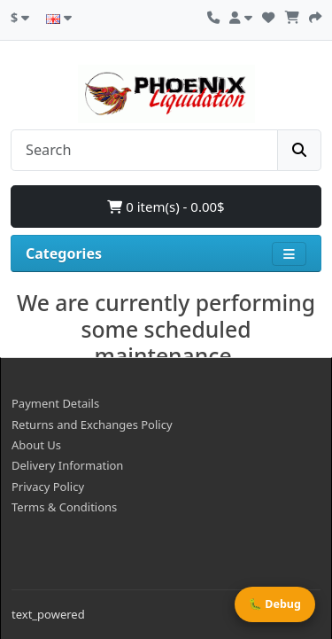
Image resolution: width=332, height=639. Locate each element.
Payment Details (55, 403)
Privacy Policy (48, 487)
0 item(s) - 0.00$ (165, 206)
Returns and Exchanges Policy (92, 424)
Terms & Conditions (64, 507)
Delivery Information (67, 465)
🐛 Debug (275, 604)
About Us (36, 445)
